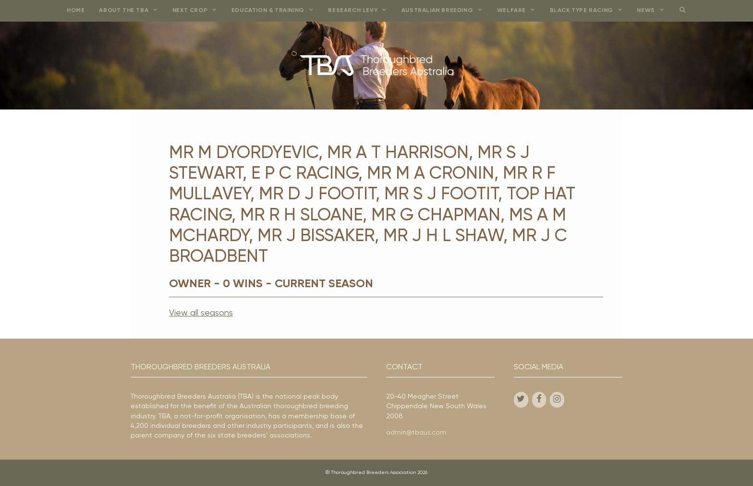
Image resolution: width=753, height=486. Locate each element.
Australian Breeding (445, 11)
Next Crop (198, 11)
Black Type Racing (590, 11)
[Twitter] (521, 400)
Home (76, 10)
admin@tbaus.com (416, 432)
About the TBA (132, 11)
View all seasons (201, 313)
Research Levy (361, 11)
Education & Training (276, 11)
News (654, 11)
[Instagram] (557, 400)
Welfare (520, 11)
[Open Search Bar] (682, 11)
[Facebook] (539, 400)
